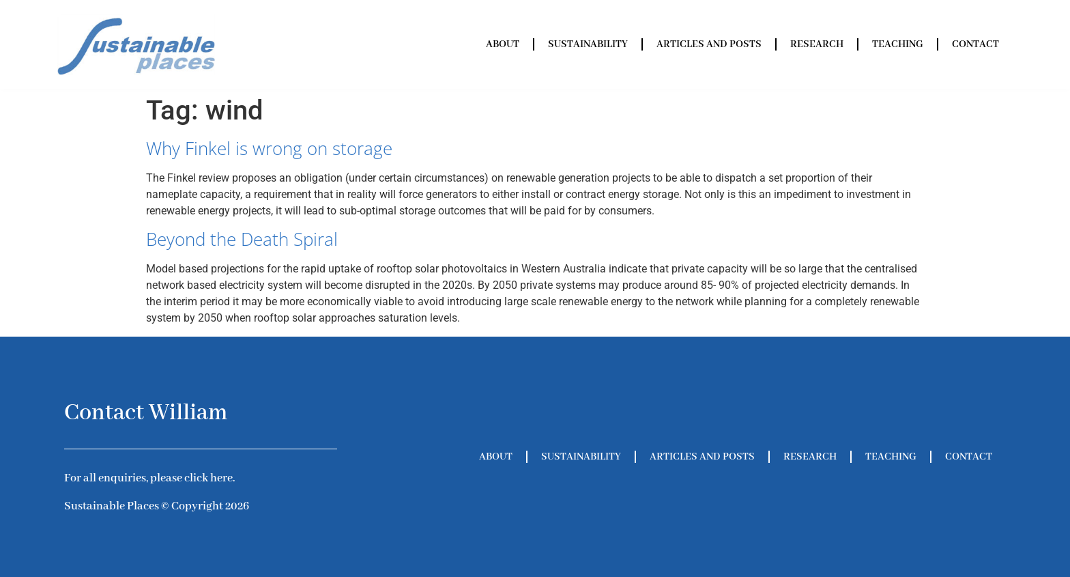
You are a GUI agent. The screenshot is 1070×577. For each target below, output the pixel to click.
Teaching (897, 44)
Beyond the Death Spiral (242, 239)
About (502, 44)
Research (816, 44)
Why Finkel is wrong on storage (269, 148)
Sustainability (588, 44)
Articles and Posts (709, 44)
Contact (975, 44)
